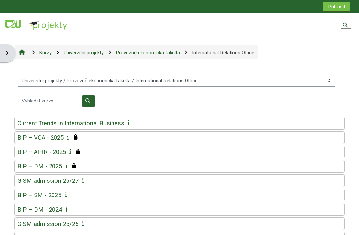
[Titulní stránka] (36, 25)
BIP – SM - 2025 (39, 195)
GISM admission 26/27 (48, 180)
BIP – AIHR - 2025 (41, 152)
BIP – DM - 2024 (39, 209)
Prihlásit (336, 6)
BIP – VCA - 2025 (40, 137)
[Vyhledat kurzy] (50, 101)
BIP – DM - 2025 (39, 166)
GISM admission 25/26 (48, 223)
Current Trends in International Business (70, 123)
